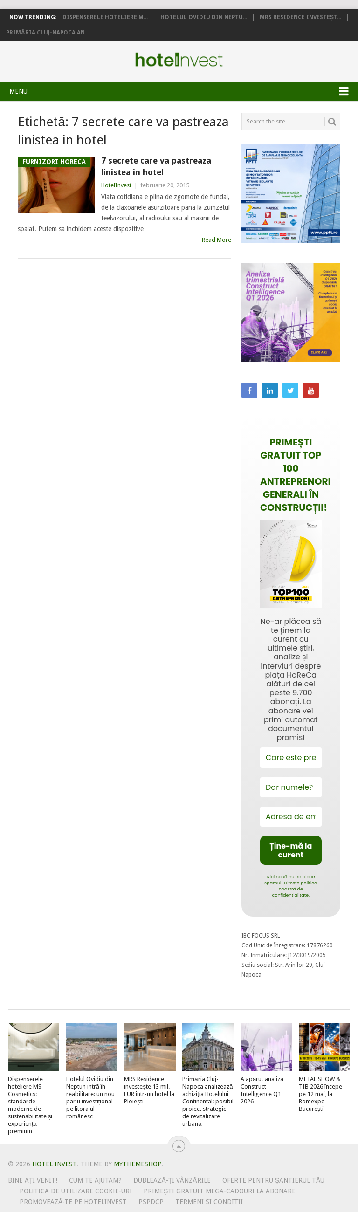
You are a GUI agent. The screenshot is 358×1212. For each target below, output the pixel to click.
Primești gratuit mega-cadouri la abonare (220, 1191)
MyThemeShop (137, 1164)
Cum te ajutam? (95, 1180)
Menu (18, 91)
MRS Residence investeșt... (300, 17)
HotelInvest (116, 185)
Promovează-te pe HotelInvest (73, 1201)
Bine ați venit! (33, 1180)
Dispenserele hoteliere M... (105, 17)
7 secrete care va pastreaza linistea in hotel (156, 166)
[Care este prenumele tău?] (291, 757)
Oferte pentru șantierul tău (273, 1180)
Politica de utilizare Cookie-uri (76, 1191)
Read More (216, 239)
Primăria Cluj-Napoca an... (47, 32)
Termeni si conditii (209, 1201)
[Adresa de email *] (291, 817)
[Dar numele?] (291, 787)
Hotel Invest (179, 59)
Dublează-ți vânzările (171, 1180)
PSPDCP (151, 1201)
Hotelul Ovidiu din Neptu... (203, 17)
